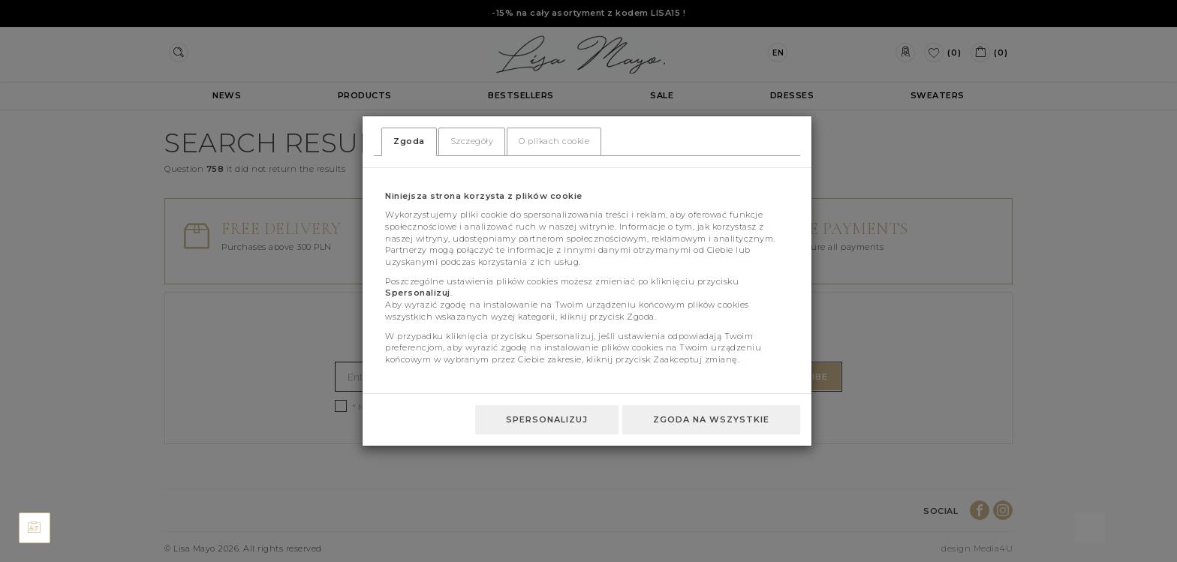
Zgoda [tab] (409, 141)
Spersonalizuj (547, 419)
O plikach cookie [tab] (554, 141)
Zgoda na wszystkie (711, 419)
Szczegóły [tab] (472, 141)
